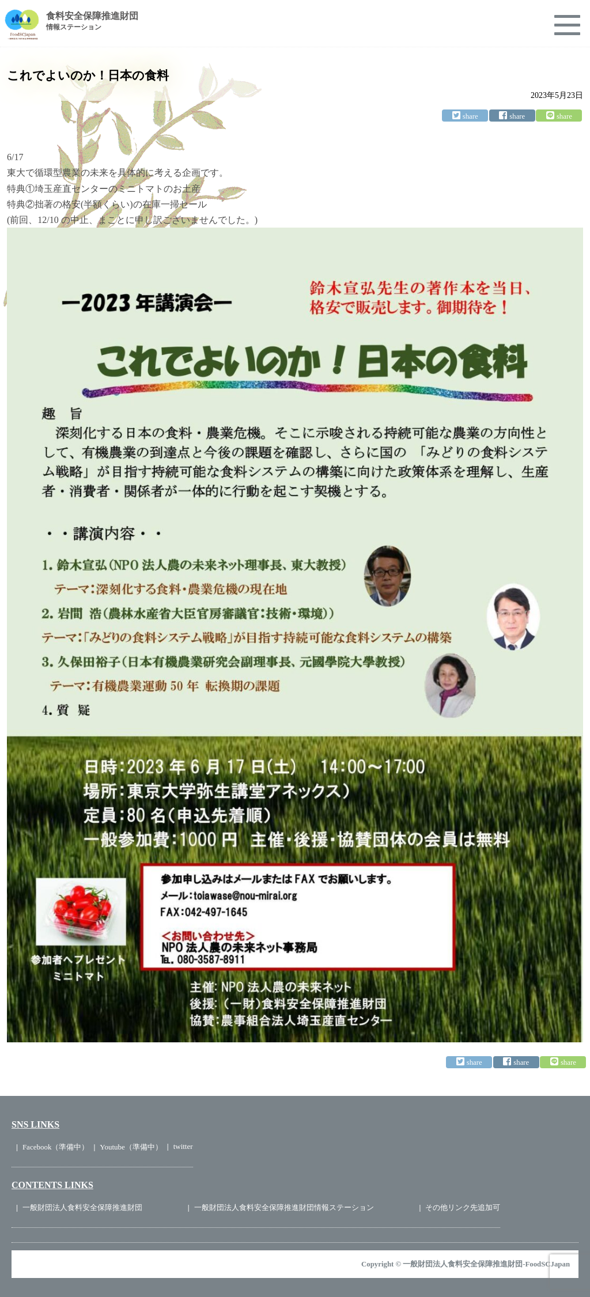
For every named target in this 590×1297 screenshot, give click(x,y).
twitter (183, 1146)
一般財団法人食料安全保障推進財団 (82, 1207)
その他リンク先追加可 (462, 1207)
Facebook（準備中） (55, 1147)
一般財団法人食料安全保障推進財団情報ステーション (284, 1207)
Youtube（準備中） (131, 1147)
